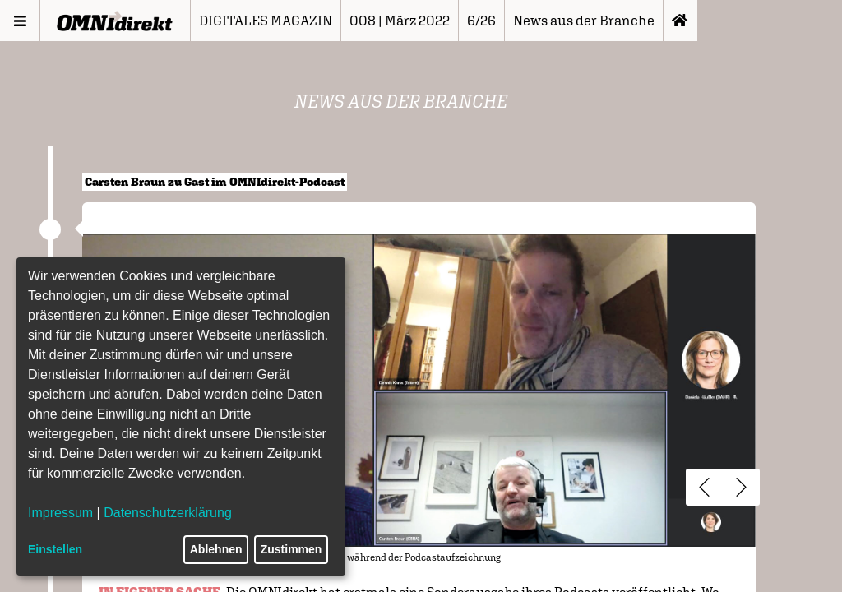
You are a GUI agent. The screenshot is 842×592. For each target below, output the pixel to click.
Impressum (60, 513)
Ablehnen (216, 549)
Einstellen (55, 549)
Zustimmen (291, 549)
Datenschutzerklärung (168, 513)
